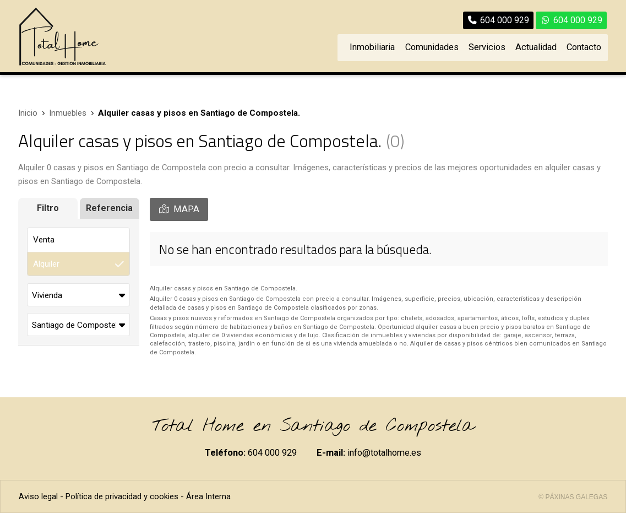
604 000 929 (272, 452)
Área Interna (208, 496)
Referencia (109, 208)
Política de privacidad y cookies (122, 496)
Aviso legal (38, 496)
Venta (44, 240)
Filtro (48, 208)
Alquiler (46, 264)
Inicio (27, 113)
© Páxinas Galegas (572, 497)
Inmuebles (67, 113)
